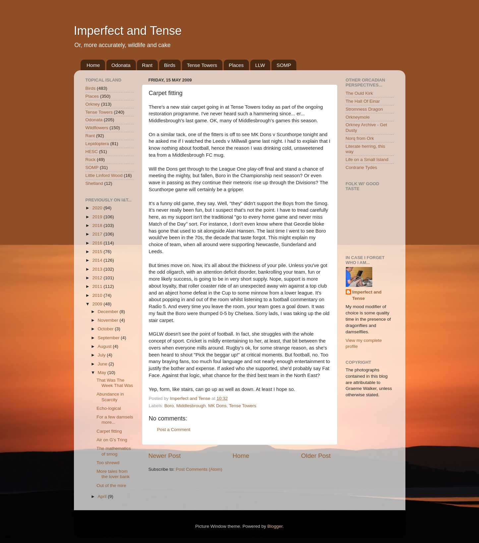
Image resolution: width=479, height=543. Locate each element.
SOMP (283, 65)
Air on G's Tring (111, 439)
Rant (147, 65)
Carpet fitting (109, 431)
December (109, 311)
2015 (97, 251)
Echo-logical (108, 408)
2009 (97, 303)
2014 (97, 260)
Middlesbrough (191, 405)
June (103, 363)
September (109, 337)
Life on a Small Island (367, 159)
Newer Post (165, 455)
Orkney (93, 104)
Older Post (315, 455)
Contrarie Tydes (361, 167)
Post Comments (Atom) (199, 469)
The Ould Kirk (359, 93)
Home (93, 65)
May (102, 372)
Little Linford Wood (104, 175)
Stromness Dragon (364, 109)
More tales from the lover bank (113, 474)
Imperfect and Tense (128, 30)
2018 (97, 225)
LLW (260, 65)
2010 (97, 295)
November (109, 320)
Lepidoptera (97, 143)
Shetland (94, 183)
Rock (91, 159)
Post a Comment (174, 429)
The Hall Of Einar (363, 101)
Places (236, 65)
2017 (97, 234)
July (102, 355)
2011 (97, 286)
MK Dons (217, 405)
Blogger (275, 526)
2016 (97, 243)
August (105, 346)
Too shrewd (107, 462)
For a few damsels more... (114, 419)
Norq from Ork (360, 138)
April (103, 496)
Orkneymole (358, 117)
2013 (97, 269)
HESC (92, 151)
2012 (97, 277)
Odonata (121, 65)
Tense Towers (202, 65)
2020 (97, 207)
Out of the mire (111, 485)
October (106, 328)
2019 (97, 216)
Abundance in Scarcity (110, 397)
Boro (169, 405)
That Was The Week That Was (114, 383)
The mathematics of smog (113, 451)
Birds (169, 65)
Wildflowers (97, 127)
